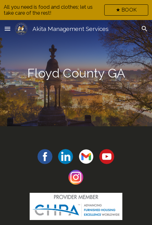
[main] (76, 73)
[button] (7, 28)
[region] (76, 10)
